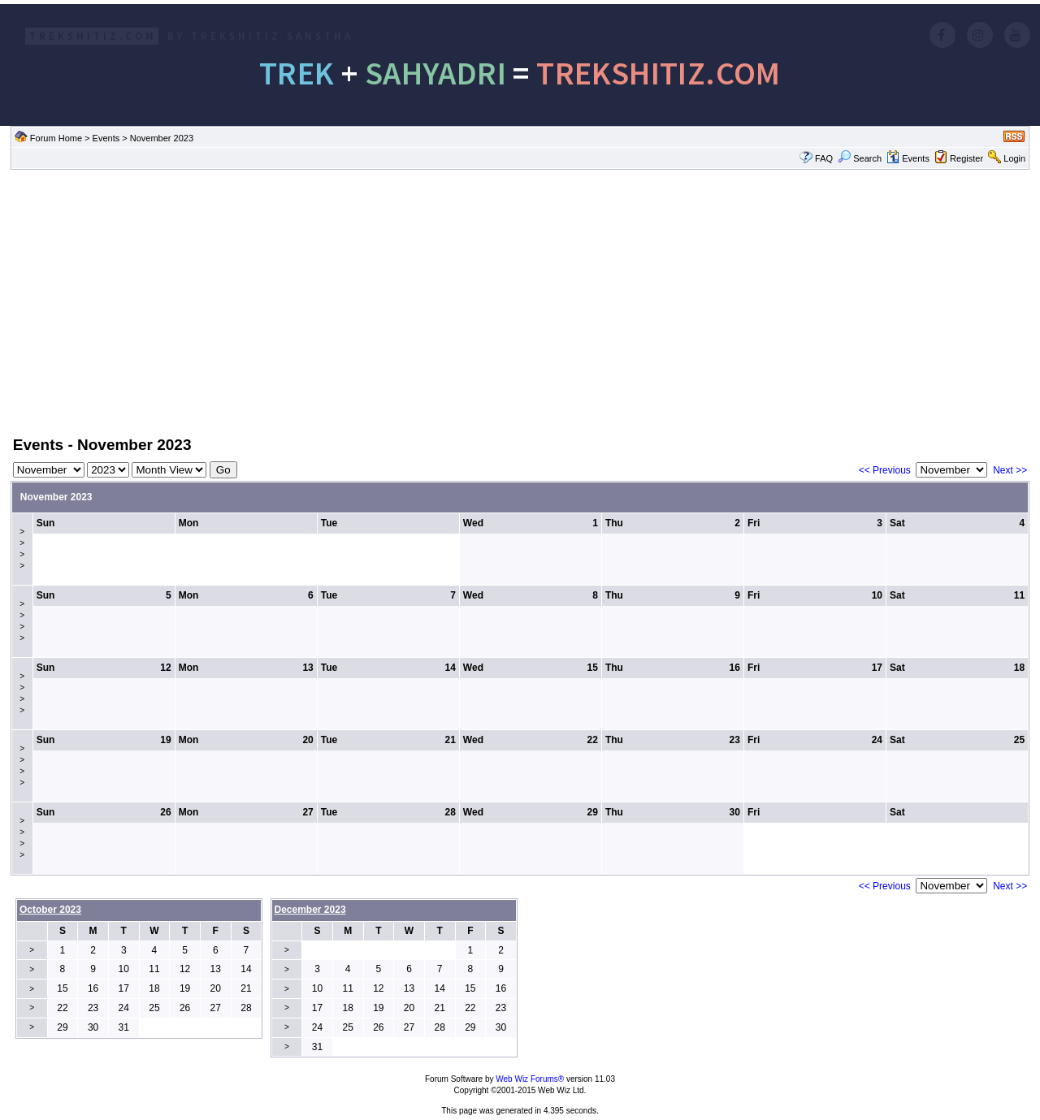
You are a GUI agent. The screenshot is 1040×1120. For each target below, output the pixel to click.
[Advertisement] (520, 301)
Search (860, 158)
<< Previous (885, 470)
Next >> (1010, 470)
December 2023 (310, 909)
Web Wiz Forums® (530, 1079)
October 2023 (50, 909)
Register (966, 158)
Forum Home (56, 138)
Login (1014, 158)
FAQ (824, 158)
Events (106, 138)
